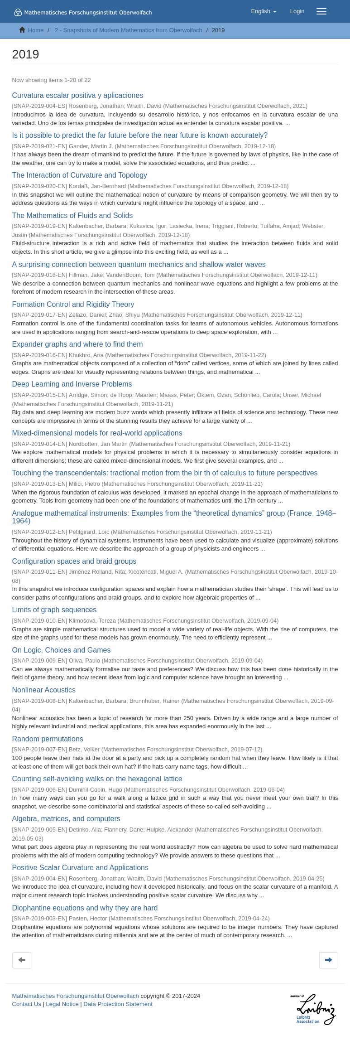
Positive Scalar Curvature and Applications (80, 867)
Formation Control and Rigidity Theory (73, 304)
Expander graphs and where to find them (77, 344)
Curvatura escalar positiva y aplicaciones (78, 95)
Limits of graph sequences (54, 610)
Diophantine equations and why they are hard (85, 908)
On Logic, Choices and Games (61, 650)
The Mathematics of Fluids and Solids (72, 215)
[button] (263, 11)
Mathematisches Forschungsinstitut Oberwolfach (75, 995)
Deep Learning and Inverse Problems (72, 384)
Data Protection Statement (117, 1004)
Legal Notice (62, 1004)
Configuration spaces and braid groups (74, 561)
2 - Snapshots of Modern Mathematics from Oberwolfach (128, 30)
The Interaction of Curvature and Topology (80, 175)
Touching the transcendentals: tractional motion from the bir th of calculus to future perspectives (165, 473)
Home (36, 30)
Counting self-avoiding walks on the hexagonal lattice (97, 779)
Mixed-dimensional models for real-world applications (97, 433)
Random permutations (47, 739)
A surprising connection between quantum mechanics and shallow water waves (139, 264)
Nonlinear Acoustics (44, 690)
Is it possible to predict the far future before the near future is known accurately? (140, 135)
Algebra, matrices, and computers (66, 819)
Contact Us (26, 1004)
